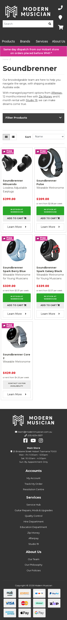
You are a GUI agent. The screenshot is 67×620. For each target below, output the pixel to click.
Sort (28, 137)
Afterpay (34, 538)
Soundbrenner (19, 59)
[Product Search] (24, 23)
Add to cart (16, 218)
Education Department (33, 527)
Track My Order (34, 483)
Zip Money (33, 532)
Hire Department (34, 521)
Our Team (33, 559)
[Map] (60, 18)
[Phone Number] (60, 8)
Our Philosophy (33, 564)
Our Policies (34, 570)
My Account (33, 478)
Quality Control (33, 515)
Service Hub (33, 504)
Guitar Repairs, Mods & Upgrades (34, 510)
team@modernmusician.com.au (35, 431)
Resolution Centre (33, 489)
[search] (49, 23)
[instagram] (41, 440)
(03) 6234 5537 (35, 435)
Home (5, 59)
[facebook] (25, 440)
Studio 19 (31, 100)
